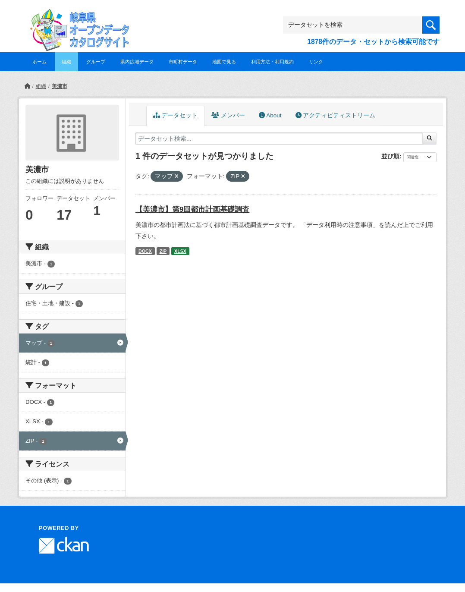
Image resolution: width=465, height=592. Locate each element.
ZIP (163, 251)
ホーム (39, 61)
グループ (95, 61)
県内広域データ (137, 61)
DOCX (145, 251)
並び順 (390, 156)
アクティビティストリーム (335, 115)
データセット (175, 115)
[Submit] (429, 138)
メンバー (228, 115)
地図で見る (224, 61)
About (270, 115)
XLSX (180, 251)
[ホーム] (27, 86)
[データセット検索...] (279, 138)
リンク (316, 61)
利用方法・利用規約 (272, 61)
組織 (66, 61)
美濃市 (59, 86)
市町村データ (183, 61)
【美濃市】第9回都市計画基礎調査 (192, 209)
